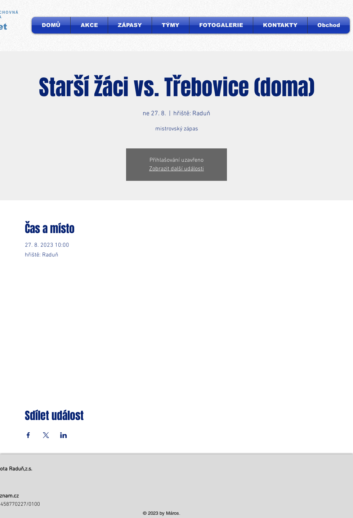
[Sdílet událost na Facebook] (28, 435)
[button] (170, 25)
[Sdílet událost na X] (46, 435)
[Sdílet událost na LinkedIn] (63, 435)
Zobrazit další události (176, 169)
